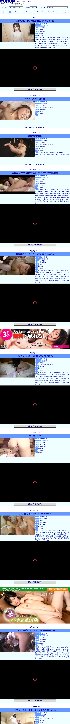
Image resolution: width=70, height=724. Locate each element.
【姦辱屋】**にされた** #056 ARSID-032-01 (35, 254)
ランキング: (5, 7)
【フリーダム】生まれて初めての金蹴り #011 (35, 710)
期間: (27, 7)
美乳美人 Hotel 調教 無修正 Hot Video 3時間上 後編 (35, 173)
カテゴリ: (43, 7)
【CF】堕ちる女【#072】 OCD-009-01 (35, 513)
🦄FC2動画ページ (29, 127)
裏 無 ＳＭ (36, 436)
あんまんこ (7, 1)
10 (59, 12)
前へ (3, 12)
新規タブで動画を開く (35, 89)
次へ (66, 12)
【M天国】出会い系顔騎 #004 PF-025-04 (35, 356)
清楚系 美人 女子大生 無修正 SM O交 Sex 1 (35, 21)
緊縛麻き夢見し (36, 136)
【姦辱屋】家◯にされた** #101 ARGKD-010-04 (35, 630)
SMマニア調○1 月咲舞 (35, 99)
